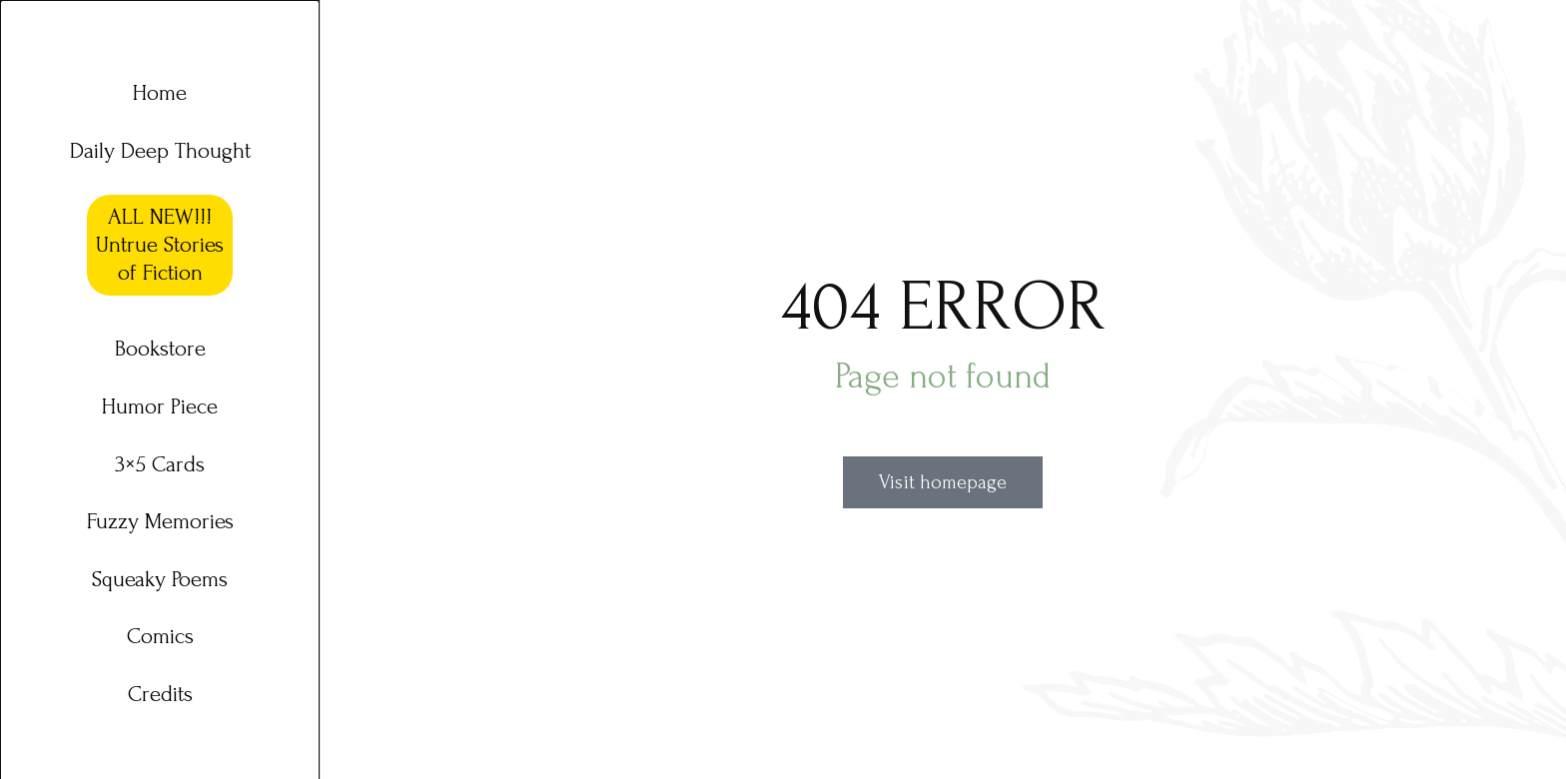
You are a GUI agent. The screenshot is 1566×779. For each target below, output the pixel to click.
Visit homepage (943, 482)
